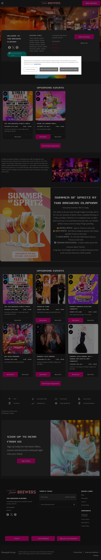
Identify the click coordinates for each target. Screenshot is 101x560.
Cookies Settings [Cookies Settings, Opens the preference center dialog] (30, 69)
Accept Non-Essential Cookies (69, 69)
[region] (51, 65)
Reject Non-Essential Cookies (49, 69)
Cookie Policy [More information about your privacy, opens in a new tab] (37, 64)
